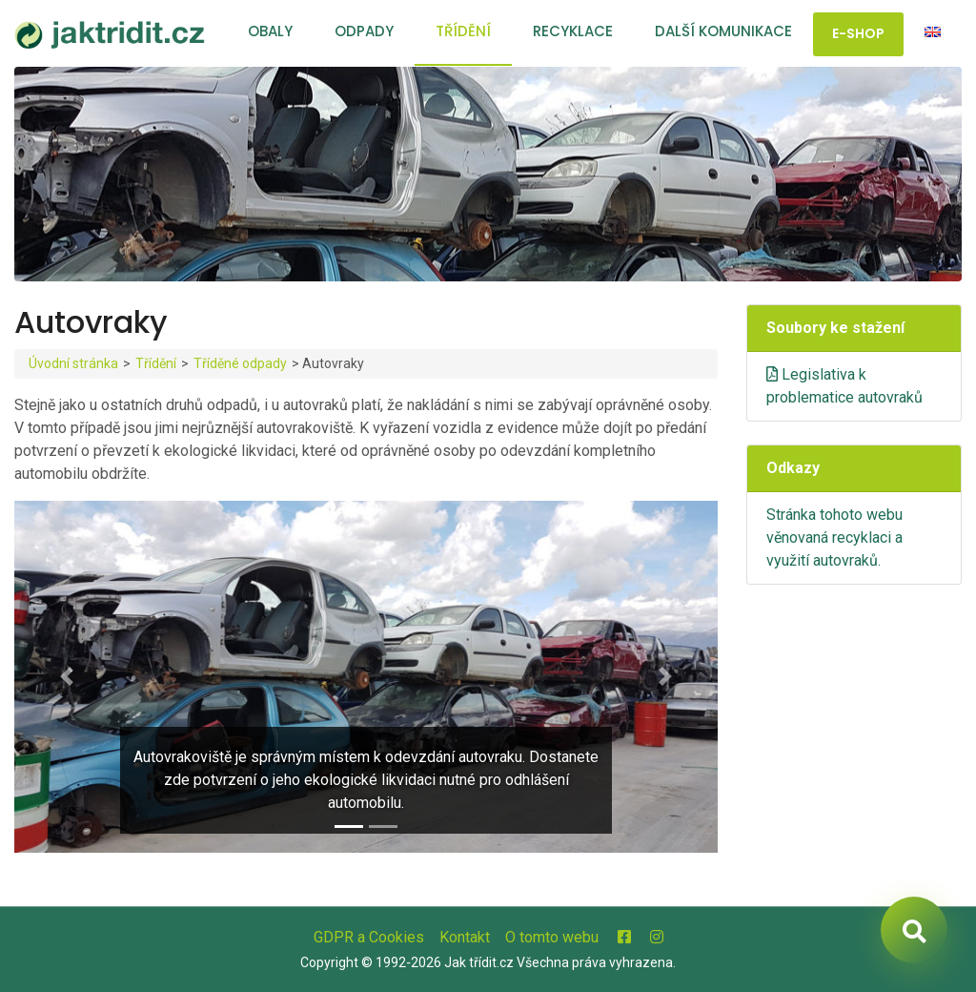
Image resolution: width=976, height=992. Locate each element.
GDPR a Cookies (369, 937)
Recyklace (573, 31)
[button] (67, 677)
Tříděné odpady (240, 363)
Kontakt (464, 937)
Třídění (463, 31)
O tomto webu (552, 937)
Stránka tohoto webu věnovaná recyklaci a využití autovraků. (834, 537)
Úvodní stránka (73, 363)
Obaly (270, 31)
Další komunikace (723, 31)
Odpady (364, 31)
